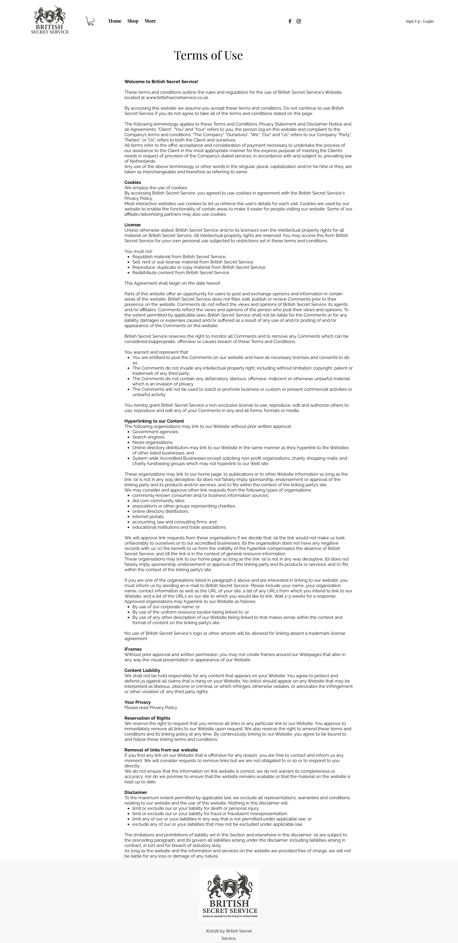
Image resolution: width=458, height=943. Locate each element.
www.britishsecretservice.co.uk (177, 97)
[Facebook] (290, 21)
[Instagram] (299, 21)
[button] (91, 21)
